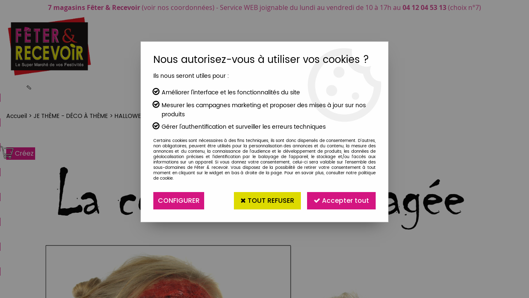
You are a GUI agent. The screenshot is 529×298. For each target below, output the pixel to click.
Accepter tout (341, 200)
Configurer (179, 200)
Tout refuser (267, 200)
